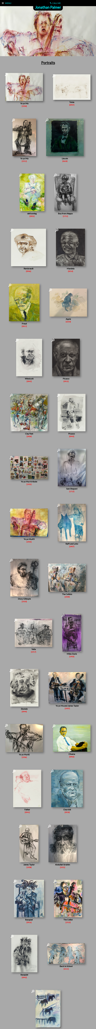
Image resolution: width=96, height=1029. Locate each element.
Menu (6, 3)
